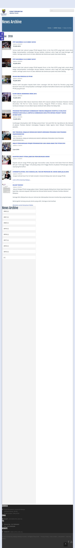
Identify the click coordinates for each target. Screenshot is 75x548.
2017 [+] (6, 240)
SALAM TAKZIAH (18, 185)
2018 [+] (6, 234)
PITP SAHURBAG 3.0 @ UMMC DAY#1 (24, 59)
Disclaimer (61, 536)
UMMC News (57, 28)
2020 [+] (6, 223)
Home (49, 28)
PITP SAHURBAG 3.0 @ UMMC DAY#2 (24, 42)
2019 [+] (6, 228)
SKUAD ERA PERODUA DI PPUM (22, 76)
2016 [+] (6, 246)
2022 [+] (6, 211)
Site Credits (53, 536)
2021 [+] (6, 217)
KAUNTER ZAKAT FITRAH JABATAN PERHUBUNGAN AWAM (31, 156)
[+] (4, 257)
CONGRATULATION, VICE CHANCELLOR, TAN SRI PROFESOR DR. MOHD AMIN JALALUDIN (41, 172)
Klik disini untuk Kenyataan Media (23, 205)
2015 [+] (6, 252)
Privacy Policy (45, 536)
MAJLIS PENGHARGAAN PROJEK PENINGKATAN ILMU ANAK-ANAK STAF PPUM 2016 (39, 143)
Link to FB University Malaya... (22, 180)
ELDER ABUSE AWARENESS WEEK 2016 (25, 94)
